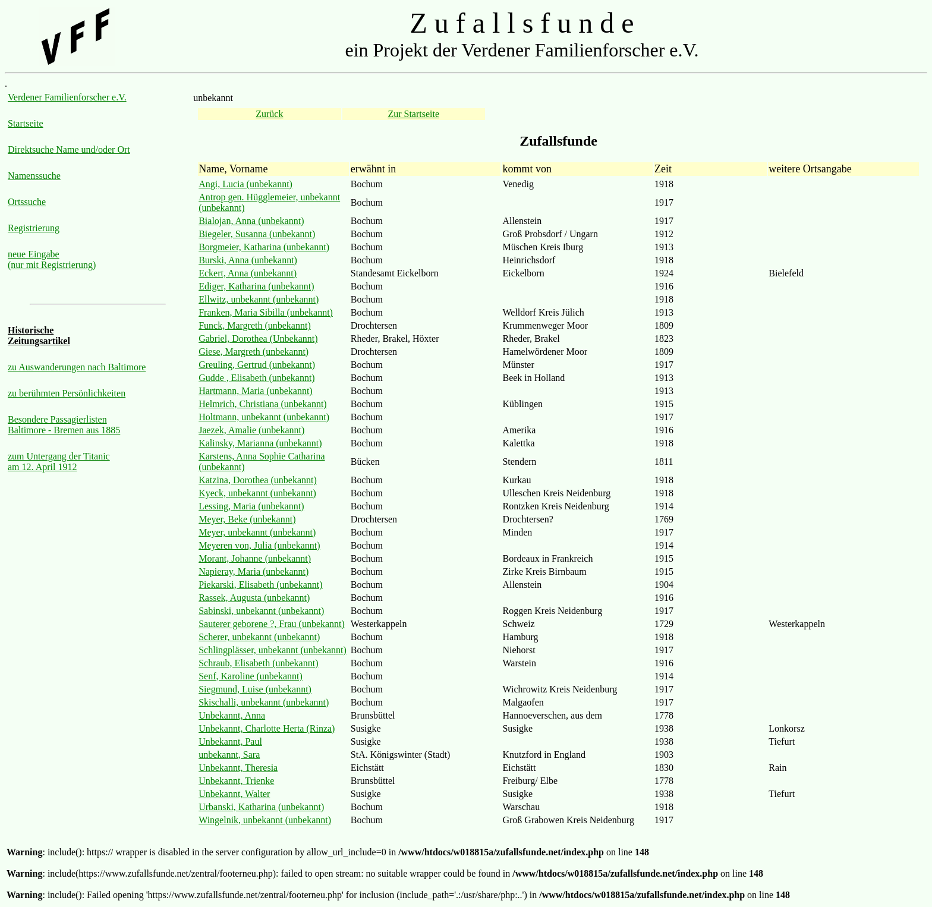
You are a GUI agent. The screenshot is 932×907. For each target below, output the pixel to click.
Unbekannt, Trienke (236, 781)
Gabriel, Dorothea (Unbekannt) (258, 338)
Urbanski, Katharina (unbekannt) (261, 807)
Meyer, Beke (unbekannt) (247, 519)
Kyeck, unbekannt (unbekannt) (257, 493)
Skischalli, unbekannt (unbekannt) (264, 702)
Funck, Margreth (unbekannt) (255, 325)
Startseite (25, 123)
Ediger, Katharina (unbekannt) (256, 286)
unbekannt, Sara (229, 754)
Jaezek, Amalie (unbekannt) (251, 430)
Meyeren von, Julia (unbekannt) (259, 545)
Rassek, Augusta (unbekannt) (254, 598)
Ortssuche (27, 202)
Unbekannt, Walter (234, 794)
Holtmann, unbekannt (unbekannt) (264, 417)
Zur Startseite (413, 114)
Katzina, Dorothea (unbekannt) (258, 480)
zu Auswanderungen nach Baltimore (77, 367)
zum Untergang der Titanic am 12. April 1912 (59, 461)
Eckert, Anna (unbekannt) (248, 273)
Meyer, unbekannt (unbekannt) (257, 532)
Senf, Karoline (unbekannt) (251, 676)
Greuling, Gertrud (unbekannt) (257, 365)
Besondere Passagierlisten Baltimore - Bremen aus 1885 (64, 424)
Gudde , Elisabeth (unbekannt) (257, 378)
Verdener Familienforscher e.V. (67, 97)
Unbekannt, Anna (232, 715)
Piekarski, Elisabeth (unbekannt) (260, 585)
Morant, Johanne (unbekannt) (255, 558)
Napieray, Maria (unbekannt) (253, 571)
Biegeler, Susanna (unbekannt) (257, 234)
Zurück (269, 114)
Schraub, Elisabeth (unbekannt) (258, 663)
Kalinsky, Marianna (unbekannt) (260, 443)
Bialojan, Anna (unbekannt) (251, 221)
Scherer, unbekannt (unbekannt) (259, 637)
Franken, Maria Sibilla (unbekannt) (266, 312)
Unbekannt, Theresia (238, 768)
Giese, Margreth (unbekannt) (253, 352)
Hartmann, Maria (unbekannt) (255, 391)
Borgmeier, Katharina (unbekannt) (264, 247)
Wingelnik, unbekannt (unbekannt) (265, 820)
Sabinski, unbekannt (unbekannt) (261, 611)
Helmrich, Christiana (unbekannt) (263, 404)
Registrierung (33, 228)
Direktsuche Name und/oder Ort (69, 149)
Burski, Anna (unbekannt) (248, 260)
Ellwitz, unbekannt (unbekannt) (259, 299)
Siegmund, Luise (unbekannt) (255, 689)
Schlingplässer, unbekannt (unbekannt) (273, 650)
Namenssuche (34, 176)
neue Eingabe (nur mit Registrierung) (52, 259)
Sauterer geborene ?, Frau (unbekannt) (272, 624)
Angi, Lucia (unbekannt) (245, 184)
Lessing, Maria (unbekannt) (251, 506)
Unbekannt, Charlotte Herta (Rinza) (267, 728)
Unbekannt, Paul (230, 741)
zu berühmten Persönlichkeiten (66, 393)
